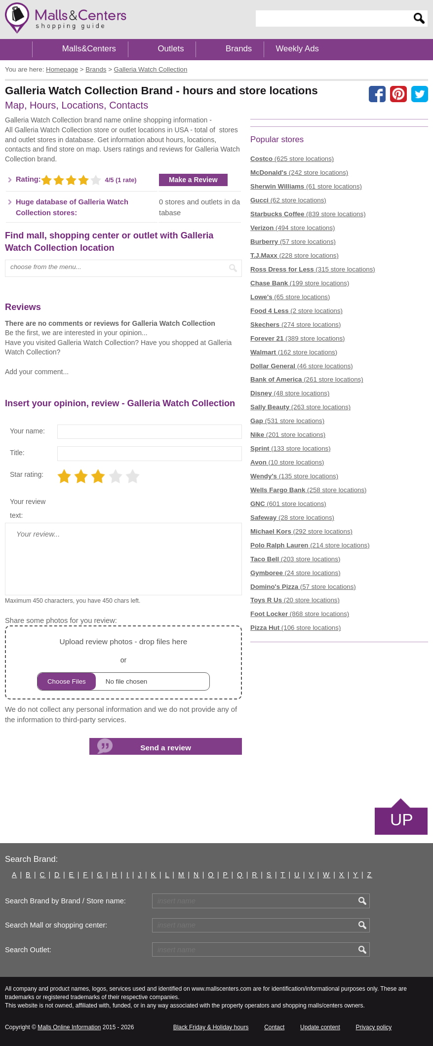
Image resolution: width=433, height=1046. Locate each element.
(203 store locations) (295, 559)
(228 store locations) (294, 255)
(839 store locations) (308, 214)
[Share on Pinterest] (398, 94)
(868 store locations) (299, 614)
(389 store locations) (297, 338)
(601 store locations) (288, 503)
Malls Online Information (69, 1027)
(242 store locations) (299, 172)
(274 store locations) (295, 324)
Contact (274, 1027)
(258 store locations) (308, 490)
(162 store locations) (293, 352)
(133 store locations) (290, 448)
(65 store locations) (290, 297)
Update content (320, 1027)
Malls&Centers (89, 48)
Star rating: (26, 474)
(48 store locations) (289, 393)
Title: (17, 453)
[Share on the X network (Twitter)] (419, 94)
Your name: (27, 431)
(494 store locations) (292, 228)
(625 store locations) (292, 158)
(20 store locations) (295, 600)
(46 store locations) (301, 366)
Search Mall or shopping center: (56, 925)
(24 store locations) (295, 573)
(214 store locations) (310, 545)
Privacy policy (374, 1027)
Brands (239, 48)
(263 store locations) (300, 407)
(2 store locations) (296, 310)
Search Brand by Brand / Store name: (65, 901)
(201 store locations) (287, 434)
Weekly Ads (297, 48)
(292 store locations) (301, 531)
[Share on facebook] (377, 94)
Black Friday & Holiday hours (211, 1027)
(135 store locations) (294, 476)
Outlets (170, 48)
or (123, 663)
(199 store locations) (299, 283)
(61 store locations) (306, 186)
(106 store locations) (295, 627)
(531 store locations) (287, 421)
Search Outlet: (28, 950)
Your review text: (27, 508)
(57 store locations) (293, 241)
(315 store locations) (312, 269)
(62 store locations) (288, 200)
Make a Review (193, 180)
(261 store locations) (306, 379)
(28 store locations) (292, 517)
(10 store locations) (287, 462)
